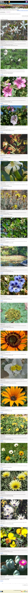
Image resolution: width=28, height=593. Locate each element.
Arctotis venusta (3, 498)
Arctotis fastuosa (3, 329)
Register (27, 0)
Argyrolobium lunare (4, 526)
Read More (1, 74)
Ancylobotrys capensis (4, 19)
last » (27, 583)
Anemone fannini (3, 48)
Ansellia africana (3, 133)
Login (25, 0)
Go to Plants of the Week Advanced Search (22, 10)
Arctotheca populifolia (4, 357)
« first (2, 583)
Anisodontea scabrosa (4, 104)
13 (19, 583)
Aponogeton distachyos (4, 245)
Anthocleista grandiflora (4, 160)
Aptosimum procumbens (4, 274)
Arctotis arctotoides (4, 413)
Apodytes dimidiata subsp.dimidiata (6, 216)
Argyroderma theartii (4, 554)
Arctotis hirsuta (3, 442)
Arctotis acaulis (3, 385)
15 (22, 583)
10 (15, 583)
